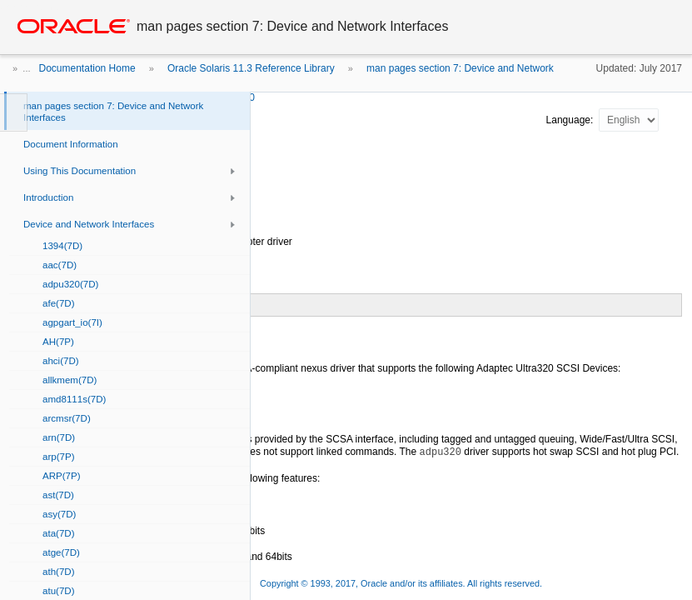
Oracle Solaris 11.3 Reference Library (251, 68)
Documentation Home (87, 68)
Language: (571, 120)
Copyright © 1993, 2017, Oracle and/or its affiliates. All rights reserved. (401, 583)
